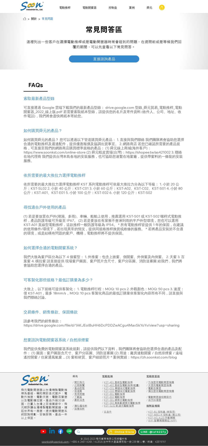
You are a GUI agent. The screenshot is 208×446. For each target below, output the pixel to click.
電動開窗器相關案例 (159, 397)
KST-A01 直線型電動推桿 (118, 382)
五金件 (108, 412)
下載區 (78, 397)
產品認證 (79, 388)
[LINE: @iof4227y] (153, 432)
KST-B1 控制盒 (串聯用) (161, 412)
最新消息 (79, 400)
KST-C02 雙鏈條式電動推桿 (119, 391)
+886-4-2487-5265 (81, 442)
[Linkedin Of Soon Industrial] (52, 431)
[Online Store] (121, 432)
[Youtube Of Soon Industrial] (43, 431)
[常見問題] (47, 19)
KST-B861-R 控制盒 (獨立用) (164, 415)
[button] (65, 7)
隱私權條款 (80, 406)
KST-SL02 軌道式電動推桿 (119, 406)
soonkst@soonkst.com (55, 442)
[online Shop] (162, 7)
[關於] (34, 19)
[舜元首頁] (24, 19)
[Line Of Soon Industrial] (69, 431)
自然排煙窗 (154, 400)
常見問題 (79, 394)
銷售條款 (79, 409)
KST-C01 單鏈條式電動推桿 (119, 388)
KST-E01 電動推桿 (114, 394)
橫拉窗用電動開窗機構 (161, 391)
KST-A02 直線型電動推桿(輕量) (121, 385)
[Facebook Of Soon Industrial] (60, 431)
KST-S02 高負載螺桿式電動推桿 (122, 403)
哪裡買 (78, 391)
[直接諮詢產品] (104, 58)
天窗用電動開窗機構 (159, 385)
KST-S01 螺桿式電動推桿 (118, 400)
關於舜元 (79, 382)
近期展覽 (79, 385)
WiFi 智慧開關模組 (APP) (162, 420)
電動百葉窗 (154, 388)
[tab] (36, 85)
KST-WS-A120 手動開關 (161, 418)
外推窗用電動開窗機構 (161, 382)
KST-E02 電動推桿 (114, 397)
